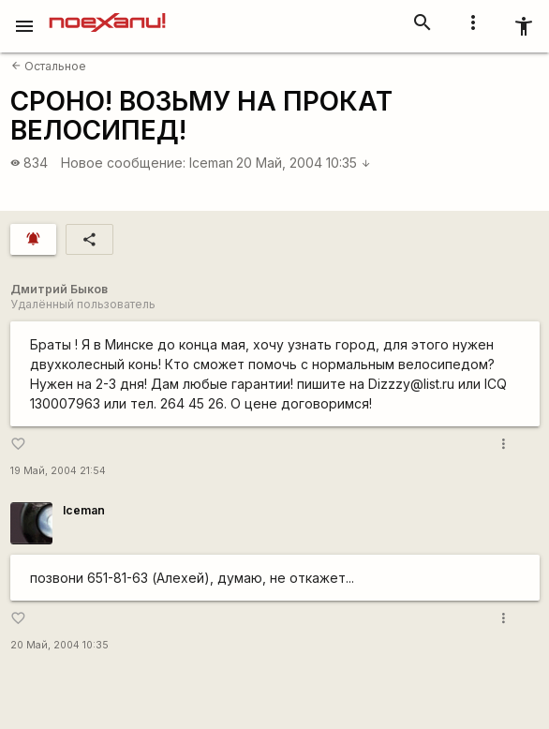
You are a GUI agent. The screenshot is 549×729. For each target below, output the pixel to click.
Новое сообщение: (123, 163)
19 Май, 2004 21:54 (58, 471)
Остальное (48, 66)
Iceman (211, 163)
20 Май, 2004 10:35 (303, 163)
